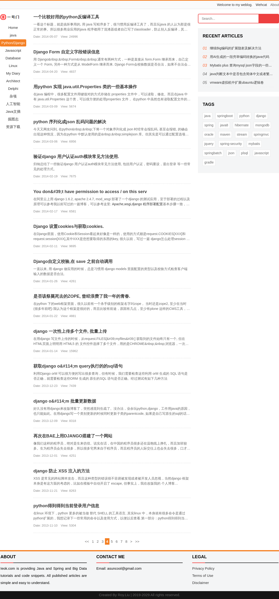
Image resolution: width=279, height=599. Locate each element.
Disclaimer (200, 583)
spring (208, 125)
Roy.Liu (124, 595)
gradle (209, 162)
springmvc (261, 134)
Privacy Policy (203, 568)
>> (137, 541)
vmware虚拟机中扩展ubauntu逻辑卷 (237, 82)
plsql (244, 153)
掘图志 (13, 119)
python (244, 116)
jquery (208, 144)
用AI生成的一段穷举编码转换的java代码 (239, 57)
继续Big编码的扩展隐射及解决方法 (235, 48)
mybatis (254, 144)
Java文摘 (13, 111)
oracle (208, 134)
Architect (13, 81)
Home (13, 28)
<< (87, 541)
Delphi (13, 89)
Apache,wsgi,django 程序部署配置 (137, 204)
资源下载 (13, 127)
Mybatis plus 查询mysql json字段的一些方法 (242, 65)
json (231, 153)
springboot (225, 116)
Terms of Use (202, 575)
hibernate (241, 125)
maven (225, 134)
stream (242, 134)
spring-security (231, 144)
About (274, 5)
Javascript (13, 50)
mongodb (262, 125)
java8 (224, 125)
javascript (262, 153)
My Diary (13, 73)
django (261, 116)
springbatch (213, 153)
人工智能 (13, 104)
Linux (13, 66)
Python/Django (13, 43)
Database (13, 58)
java (13, 35)
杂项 (13, 96)
